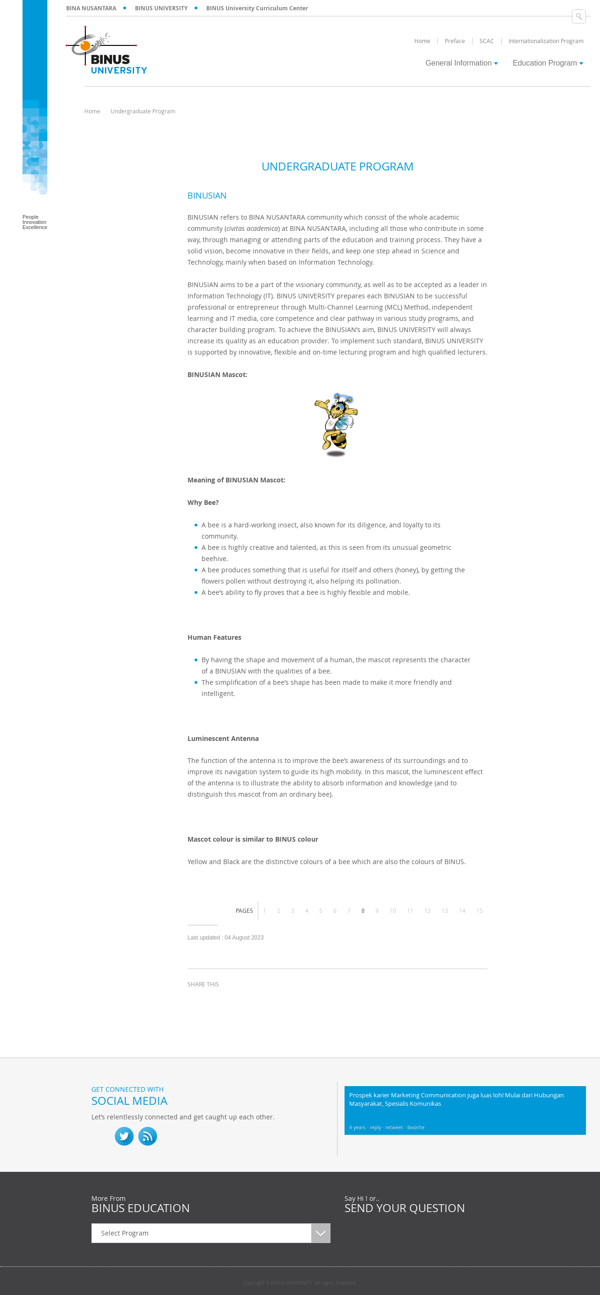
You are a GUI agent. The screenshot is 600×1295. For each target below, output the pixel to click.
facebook (197, 1001)
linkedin (243, 1001)
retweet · (396, 1128)
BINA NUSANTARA (91, 8)
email (267, 1001)
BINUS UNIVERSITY (161, 8)
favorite (416, 1128)
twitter (220, 1001)
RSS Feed (147, 1136)
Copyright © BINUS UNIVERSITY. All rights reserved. (300, 1283)
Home (92, 111)
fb (100, 1136)
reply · (377, 1128)
